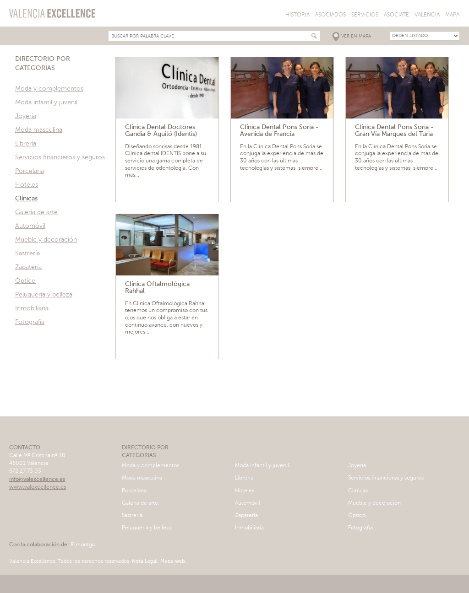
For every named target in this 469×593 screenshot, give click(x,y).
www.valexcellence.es (37, 487)
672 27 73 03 (25, 471)
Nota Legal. (145, 561)
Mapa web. (172, 561)
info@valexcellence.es (37, 479)
